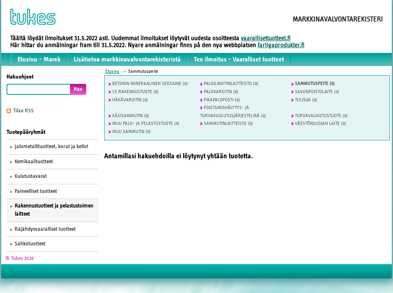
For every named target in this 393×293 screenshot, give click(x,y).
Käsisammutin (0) (129, 115)
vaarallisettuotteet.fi (265, 38)
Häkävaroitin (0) (128, 99)
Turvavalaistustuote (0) (319, 115)
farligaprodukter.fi (281, 45)
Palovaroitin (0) (219, 91)
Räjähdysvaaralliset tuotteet (45, 229)
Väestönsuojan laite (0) (318, 123)
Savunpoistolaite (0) (315, 91)
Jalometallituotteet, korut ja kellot (51, 146)
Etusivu (112, 71)
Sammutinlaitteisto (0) (226, 123)
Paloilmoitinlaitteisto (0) (229, 83)
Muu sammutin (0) (130, 131)
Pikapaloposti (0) (220, 99)
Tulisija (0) (304, 99)
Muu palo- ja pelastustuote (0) (144, 123)
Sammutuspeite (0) (313, 83)
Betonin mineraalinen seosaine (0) (148, 83)
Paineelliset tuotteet (36, 191)
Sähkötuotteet (30, 244)
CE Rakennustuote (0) (134, 91)
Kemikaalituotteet (34, 161)
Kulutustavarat (31, 176)
